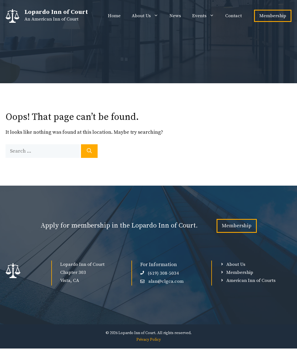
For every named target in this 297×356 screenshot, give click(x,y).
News (175, 16)
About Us (148, 15)
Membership (272, 16)
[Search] (89, 151)
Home (114, 16)
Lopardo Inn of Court (56, 12)
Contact (233, 16)
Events (206, 15)
